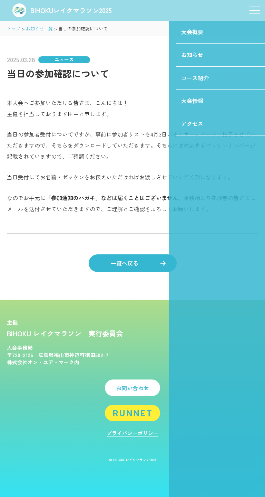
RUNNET (132, 413)
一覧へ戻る (138, 263)
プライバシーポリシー (132, 433)
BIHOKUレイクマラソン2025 (62, 10)
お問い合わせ (132, 388)
